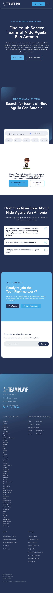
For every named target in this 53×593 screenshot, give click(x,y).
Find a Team (38, 4)
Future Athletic (32, 536)
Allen (29, 421)
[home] (11, 4)
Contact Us (6, 549)
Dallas (30, 434)
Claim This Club (34, 58)
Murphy (38, 424)
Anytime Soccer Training (35, 552)
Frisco (30, 430)
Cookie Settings (7, 574)
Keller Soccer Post (33, 545)
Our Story (6, 545)
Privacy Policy (7, 578)
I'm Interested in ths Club (18, 183)
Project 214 (31, 549)
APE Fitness (31, 561)
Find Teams (17, 58)
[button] (48, 4)
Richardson (39, 430)
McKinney (39, 421)
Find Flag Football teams (10, 405)
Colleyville (31, 424)
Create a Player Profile (9, 539)
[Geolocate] (30, 133)
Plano (38, 427)
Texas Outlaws (32, 542)
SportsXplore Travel (34, 558)
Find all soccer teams (9, 394)
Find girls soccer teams (10, 398)
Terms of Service (8, 576)
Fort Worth (31, 427)
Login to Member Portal (10, 542)
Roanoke (39, 434)
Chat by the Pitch (33, 539)
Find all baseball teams (9, 401)
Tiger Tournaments (34, 555)
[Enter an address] (19, 134)
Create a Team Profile (9, 536)
